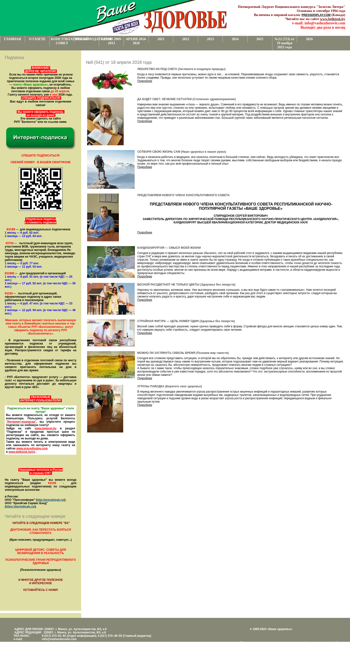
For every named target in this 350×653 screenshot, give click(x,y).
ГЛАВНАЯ (12, 39)
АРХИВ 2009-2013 (111, 41)
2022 (185, 39)
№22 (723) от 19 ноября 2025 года (285, 43)
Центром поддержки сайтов (323, 642)
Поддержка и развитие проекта (261, 642)
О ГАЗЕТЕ (37, 39)
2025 (259, 39)
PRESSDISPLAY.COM (316, 15)
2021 (160, 39)
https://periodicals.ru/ (20, 506)
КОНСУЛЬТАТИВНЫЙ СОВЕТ (62, 41)
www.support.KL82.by (255, 646)
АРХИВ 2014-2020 (136, 41)
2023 (210, 39)
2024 (235, 39)
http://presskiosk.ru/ (50, 500)
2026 (309, 39)
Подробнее (144, 81)
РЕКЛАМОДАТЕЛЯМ (87, 39)
